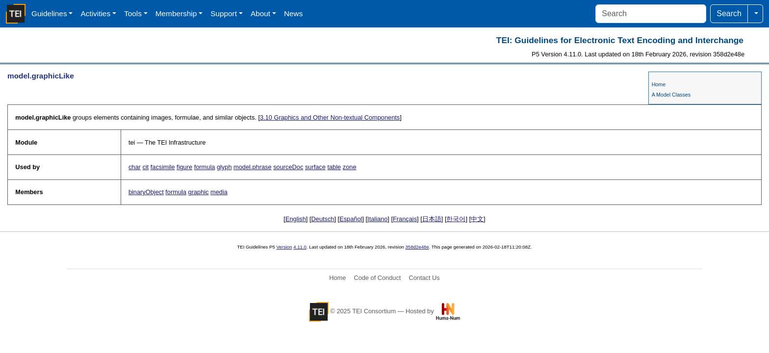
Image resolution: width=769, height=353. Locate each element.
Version (284, 247)
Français (405, 219)
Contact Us (424, 277)
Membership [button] (176, 13)
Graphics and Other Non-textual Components (330, 117)
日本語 (431, 219)
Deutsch (322, 219)
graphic (198, 192)
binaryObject (146, 192)
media (219, 192)
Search (729, 13)
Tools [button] (133, 13)
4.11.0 (300, 247)
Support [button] (223, 13)
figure (184, 167)
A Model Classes (671, 95)
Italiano (377, 219)
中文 (477, 219)
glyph (224, 167)
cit (145, 167)
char (134, 167)
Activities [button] (95, 13)
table (334, 167)
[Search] (650, 13)
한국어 (455, 219)
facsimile (163, 167)
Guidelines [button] (49, 13)
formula (204, 167)
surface (315, 167)
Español (350, 219)
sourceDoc (288, 167)
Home (659, 84)
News (293, 13)
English (295, 219)
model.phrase (252, 167)
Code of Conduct (377, 277)
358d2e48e (417, 247)
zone (350, 167)
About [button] (260, 13)
